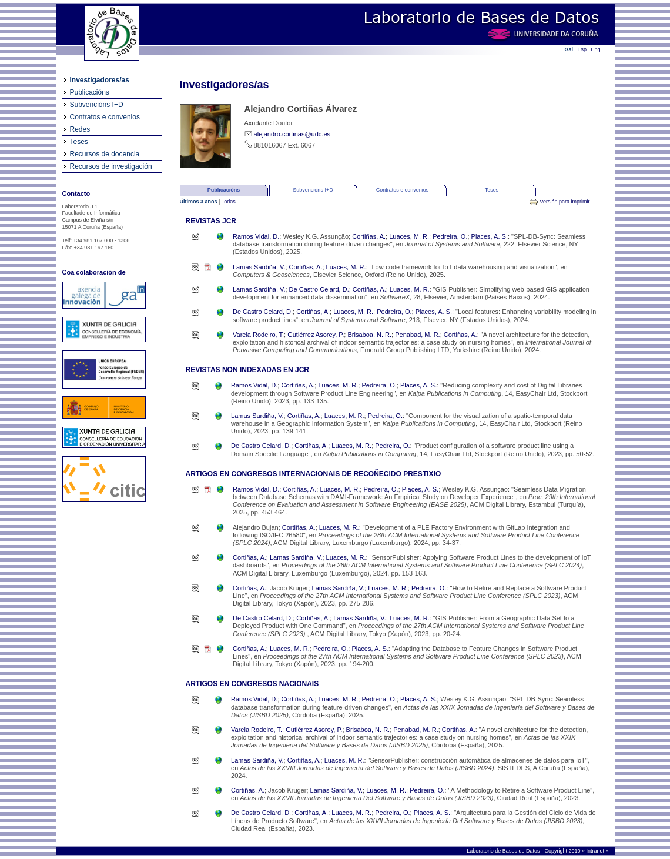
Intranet (595, 851)
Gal (569, 49)
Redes (80, 129)
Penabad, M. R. (417, 334)
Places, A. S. (489, 236)
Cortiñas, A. (369, 236)
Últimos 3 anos (199, 202)
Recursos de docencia (105, 154)
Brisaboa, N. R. (369, 334)
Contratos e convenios (105, 117)
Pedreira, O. (450, 236)
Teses (79, 142)
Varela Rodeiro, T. (258, 334)
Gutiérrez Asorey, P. (315, 334)
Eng (596, 49)
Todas (229, 202)
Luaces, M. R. (409, 236)
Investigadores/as (99, 80)
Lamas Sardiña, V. (259, 266)
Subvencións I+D (96, 105)
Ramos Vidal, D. (256, 236)
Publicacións (89, 92)
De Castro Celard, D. (319, 289)
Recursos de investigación (111, 166)
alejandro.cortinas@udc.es (292, 134)
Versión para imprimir (564, 202)
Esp (582, 49)
